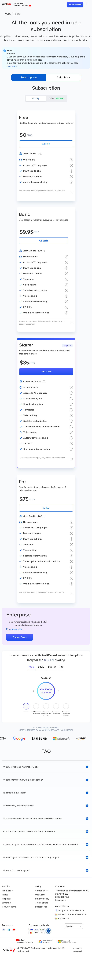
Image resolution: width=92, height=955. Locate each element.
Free (31, 666)
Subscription (29, 77)
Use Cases (40, 895)
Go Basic (43, 241)
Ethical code (41, 907)
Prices (5, 895)
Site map (6, 903)
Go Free (46, 144)
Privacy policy (42, 899)
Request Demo (75, 4)
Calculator (63, 77)
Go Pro (46, 508)
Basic (41, 666)
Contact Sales (20, 637)
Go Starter (46, 371)
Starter (52, 666)
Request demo (9, 907)
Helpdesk (6, 899)
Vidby (8, 14)
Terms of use (41, 903)
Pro (62, 666)
